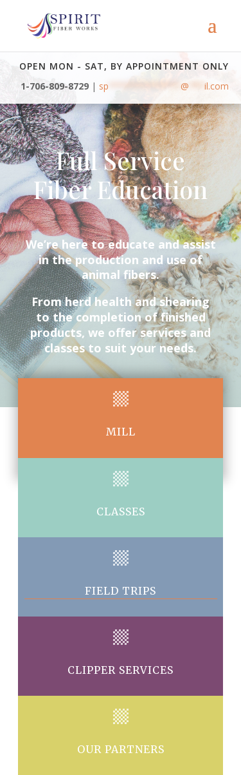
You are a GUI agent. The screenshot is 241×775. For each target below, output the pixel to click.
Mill (121, 431)
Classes (120, 511)
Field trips (120, 590)
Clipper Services (120, 670)
